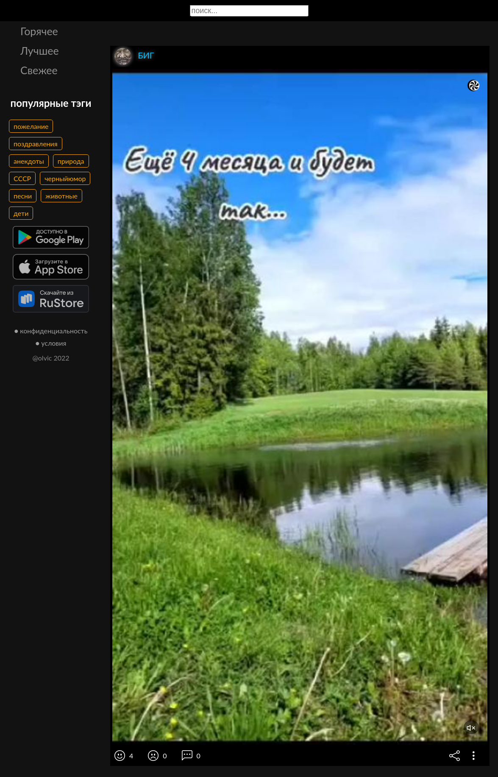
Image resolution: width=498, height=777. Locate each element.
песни (23, 196)
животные (61, 196)
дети (21, 213)
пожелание (31, 126)
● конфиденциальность (51, 331)
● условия (51, 343)
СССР (22, 178)
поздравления (36, 144)
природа (71, 161)
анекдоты (29, 161)
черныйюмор (65, 178)
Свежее (39, 70)
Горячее (39, 31)
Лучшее (39, 50)
